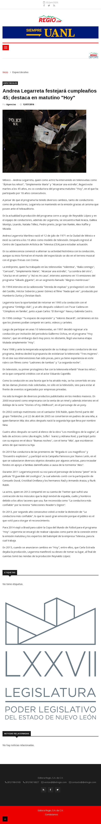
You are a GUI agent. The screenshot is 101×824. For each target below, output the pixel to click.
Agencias (11, 104)
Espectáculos (10, 83)
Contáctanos (51, 814)
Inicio (5, 72)
